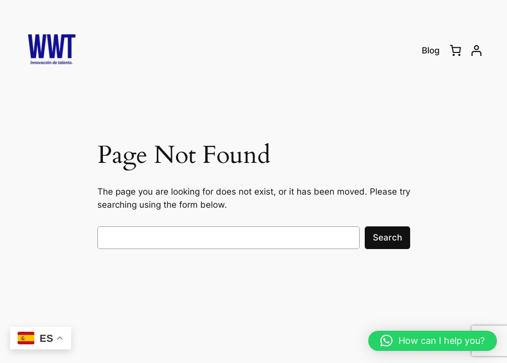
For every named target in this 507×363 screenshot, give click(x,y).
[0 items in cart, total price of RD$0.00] (455, 50)
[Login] (476, 50)
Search (387, 237)
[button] (432, 341)
